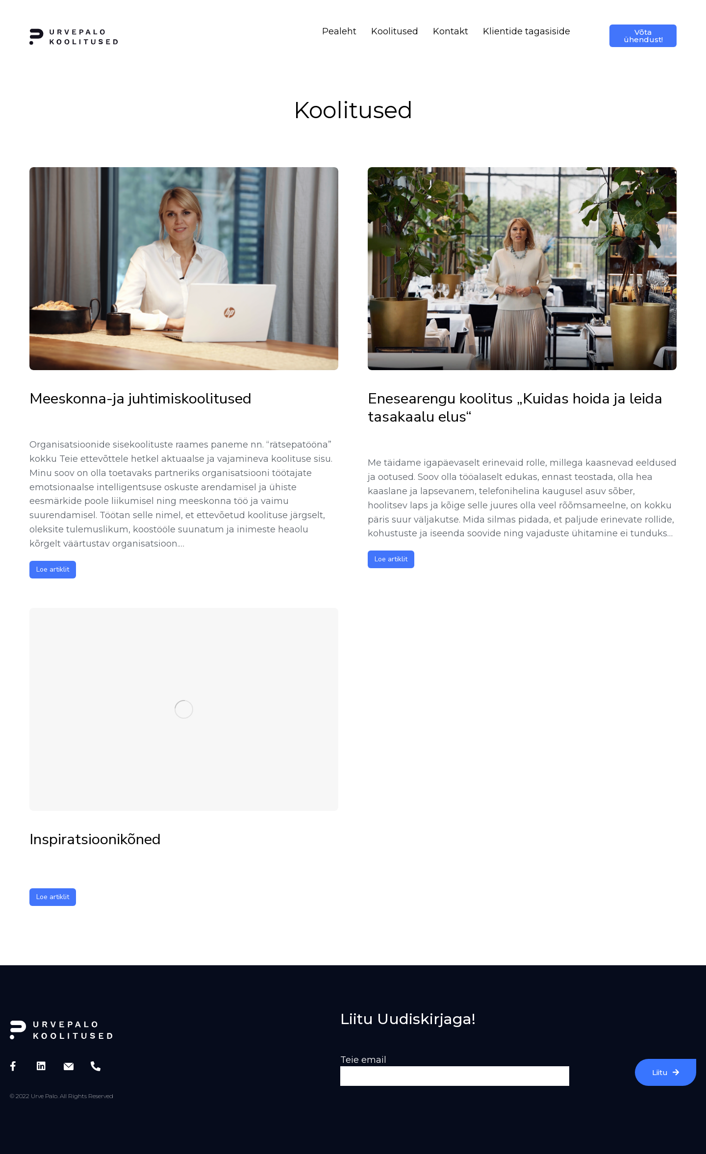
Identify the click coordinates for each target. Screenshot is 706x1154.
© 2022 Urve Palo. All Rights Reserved (61, 1096)
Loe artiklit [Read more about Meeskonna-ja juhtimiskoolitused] (52, 569)
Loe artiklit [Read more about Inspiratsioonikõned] (52, 897)
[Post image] (183, 268)
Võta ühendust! (643, 35)
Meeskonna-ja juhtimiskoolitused (140, 399)
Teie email (363, 1059)
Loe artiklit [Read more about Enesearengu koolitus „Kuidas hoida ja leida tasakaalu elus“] (391, 559)
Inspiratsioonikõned (95, 839)
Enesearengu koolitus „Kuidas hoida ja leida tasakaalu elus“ (515, 408)
